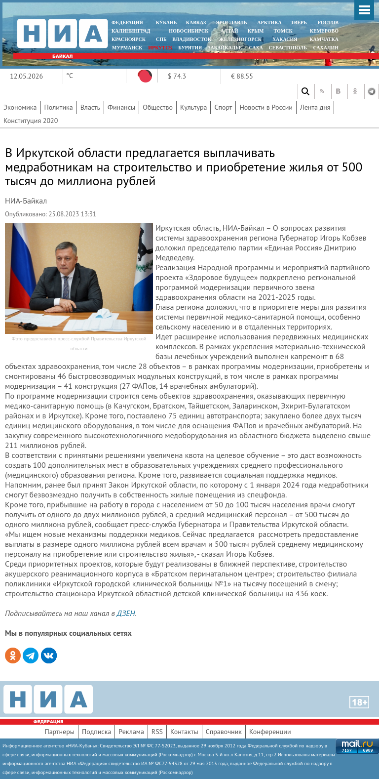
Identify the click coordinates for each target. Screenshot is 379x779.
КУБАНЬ (166, 22)
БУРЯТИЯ (190, 47)
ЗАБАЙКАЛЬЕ (225, 47)
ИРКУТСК (160, 47)
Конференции (270, 731)
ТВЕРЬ (299, 22)
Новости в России (266, 107)
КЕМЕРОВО (324, 31)
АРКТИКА (269, 22)
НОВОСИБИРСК (188, 31)
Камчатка (323, 39)
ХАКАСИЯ (284, 39)
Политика (58, 107)
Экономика (20, 107)
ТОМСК (284, 31)
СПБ (161, 39)
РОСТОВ (328, 22)
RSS (157, 731)
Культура (193, 107)
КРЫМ (256, 31)
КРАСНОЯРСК (129, 39)
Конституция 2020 (30, 120)
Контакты (184, 731)
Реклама (131, 731)
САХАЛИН (326, 47)
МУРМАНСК (127, 47)
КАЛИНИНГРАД (131, 31)
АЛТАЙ (229, 31)
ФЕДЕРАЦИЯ (127, 22)
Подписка (96, 731)
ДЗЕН (126, 613)
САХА (256, 47)
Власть (90, 107)
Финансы (121, 107)
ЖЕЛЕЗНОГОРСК (240, 39)
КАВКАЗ (196, 22)
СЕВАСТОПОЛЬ (287, 47)
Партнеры (59, 731)
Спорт (223, 107)
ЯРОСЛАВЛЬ (231, 22)
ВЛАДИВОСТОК (191, 39)
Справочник (224, 731)
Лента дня (315, 107)
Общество (158, 107)
